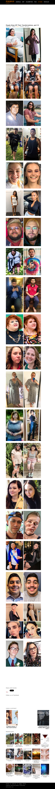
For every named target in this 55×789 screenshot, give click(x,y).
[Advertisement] (27, 14)
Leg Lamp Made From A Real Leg (19, 760)
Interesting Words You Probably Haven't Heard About (43, 727)
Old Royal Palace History (36, 745)
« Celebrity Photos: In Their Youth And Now (11, 727)
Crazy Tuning (18, 775)
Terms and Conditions (15, 785)
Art (23, 1)
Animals (18, 1)
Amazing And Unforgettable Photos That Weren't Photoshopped (36, 761)
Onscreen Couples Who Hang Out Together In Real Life (19, 745)
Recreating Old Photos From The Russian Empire (10, 745)
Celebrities (29, 1)
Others (40, 1)
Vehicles (46, 1)
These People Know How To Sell (10, 775)
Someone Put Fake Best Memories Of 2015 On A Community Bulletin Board (36, 777)
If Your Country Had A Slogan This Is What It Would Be (27, 776)
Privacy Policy (22, 785)
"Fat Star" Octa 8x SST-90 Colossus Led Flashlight (45, 776)
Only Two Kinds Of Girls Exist (27, 760)
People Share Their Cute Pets (10, 760)
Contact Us (8, 785)
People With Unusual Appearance (45, 760)
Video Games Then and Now (27, 745)
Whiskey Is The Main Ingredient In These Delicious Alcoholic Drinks (45, 746)
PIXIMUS (10, 1)
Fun (35, 1)
